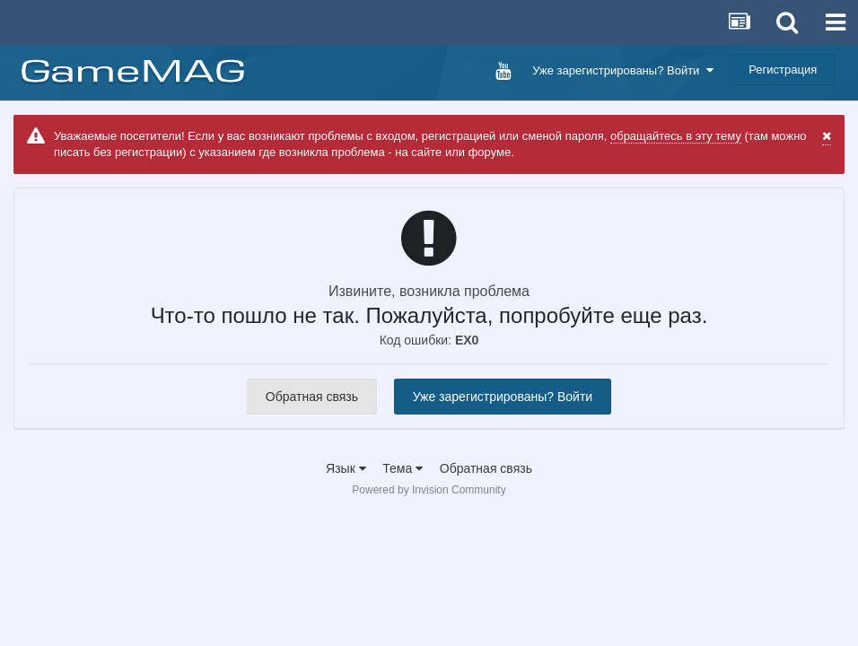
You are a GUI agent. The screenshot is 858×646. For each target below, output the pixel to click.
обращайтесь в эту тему (675, 136)
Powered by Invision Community (428, 490)
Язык (346, 468)
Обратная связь (312, 396)
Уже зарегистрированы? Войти (622, 70)
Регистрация (783, 69)
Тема (402, 468)
